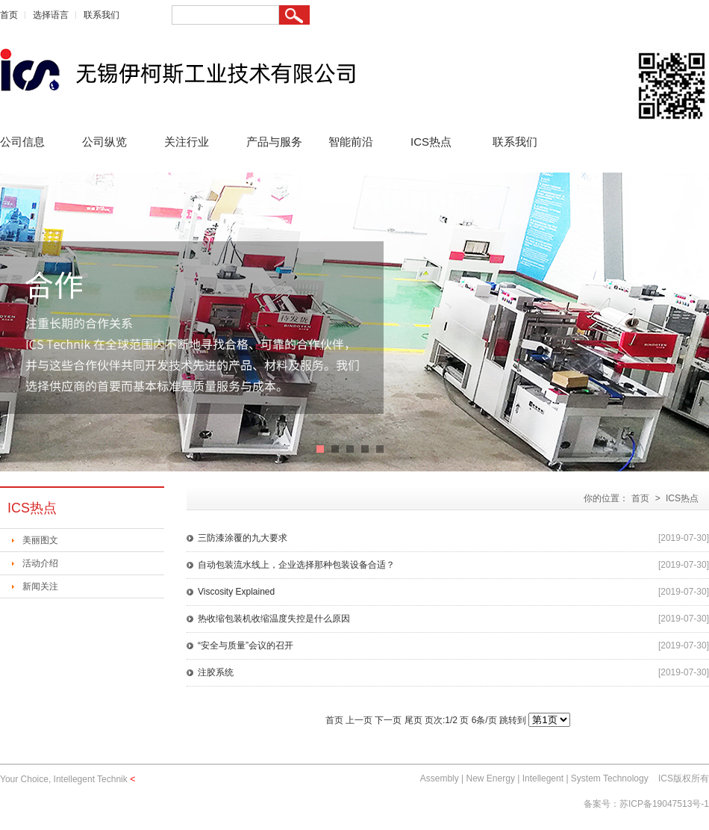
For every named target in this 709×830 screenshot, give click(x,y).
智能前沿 (350, 141)
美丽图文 (40, 540)
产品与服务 (274, 141)
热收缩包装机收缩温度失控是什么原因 (274, 618)
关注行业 (186, 141)
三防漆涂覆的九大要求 (242, 538)
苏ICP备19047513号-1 (664, 804)
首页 (9, 15)
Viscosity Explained (236, 591)
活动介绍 (40, 563)
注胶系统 (216, 672)
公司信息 (22, 141)
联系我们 (101, 15)
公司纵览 (104, 141)
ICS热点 (431, 141)
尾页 (413, 720)
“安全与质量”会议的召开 (245, 645)
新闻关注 (40, 586)
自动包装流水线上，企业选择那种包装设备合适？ (296, 565)
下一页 (388, 720)
